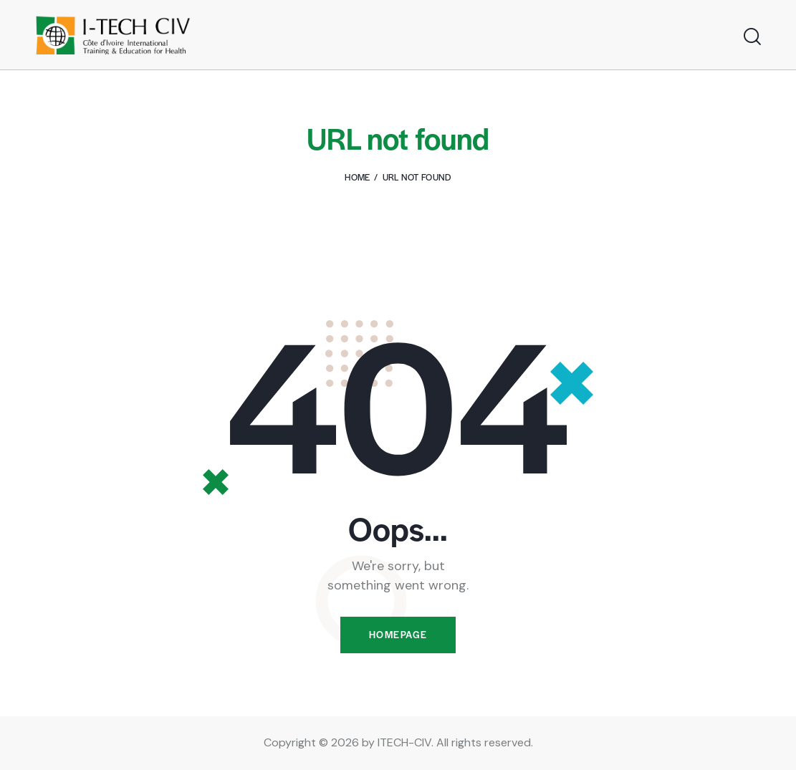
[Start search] (751, 37)
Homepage (398, 635)
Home (357, 176)
